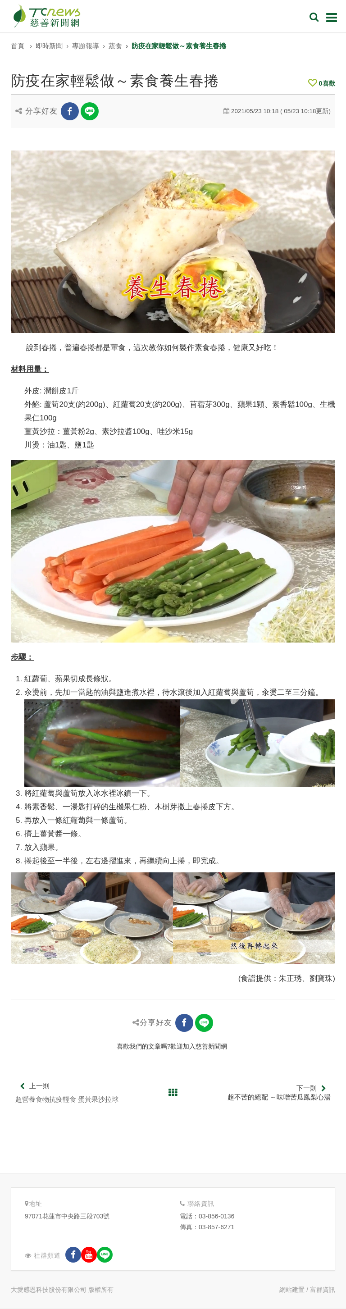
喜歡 (321, 83)
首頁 (17, 46)
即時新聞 (49, 46)
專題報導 (85, 46)
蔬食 (115, 46)
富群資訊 (322, 1289)
